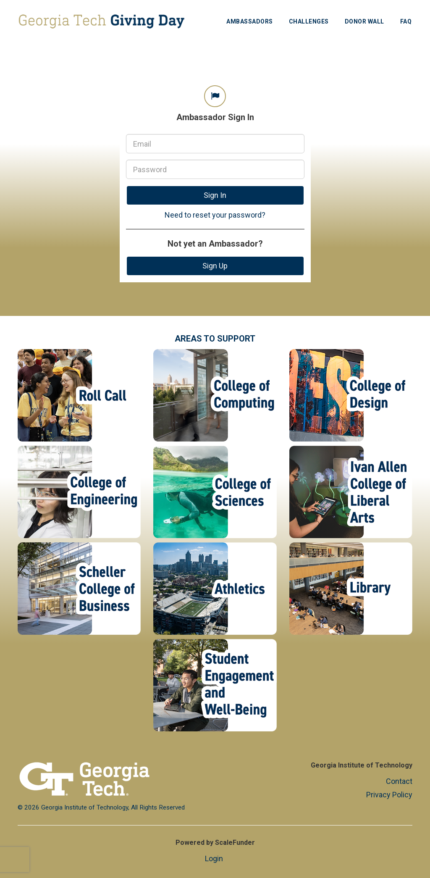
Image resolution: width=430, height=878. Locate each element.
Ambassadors (249, 21)
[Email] (215, 143)
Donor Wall (364, 21)
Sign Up (215, 265)
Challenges (309, 21)
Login (214, 858)
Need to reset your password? (215, 214)
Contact (399, 781)
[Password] (215, 169)
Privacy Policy (389, 794)
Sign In (215, 195)
